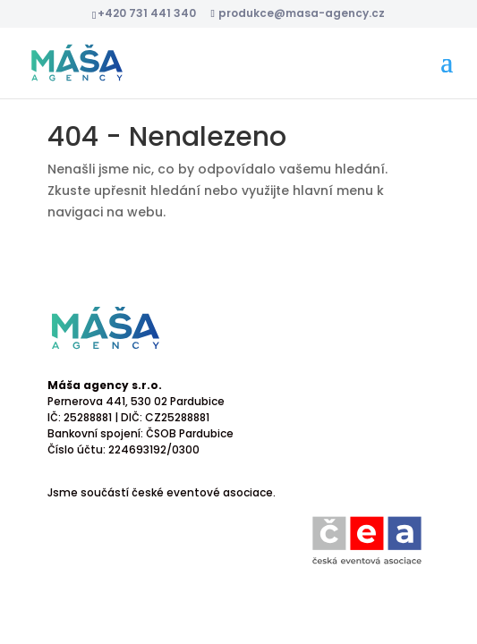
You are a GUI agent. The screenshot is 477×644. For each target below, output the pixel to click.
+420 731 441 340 (147, 13)
